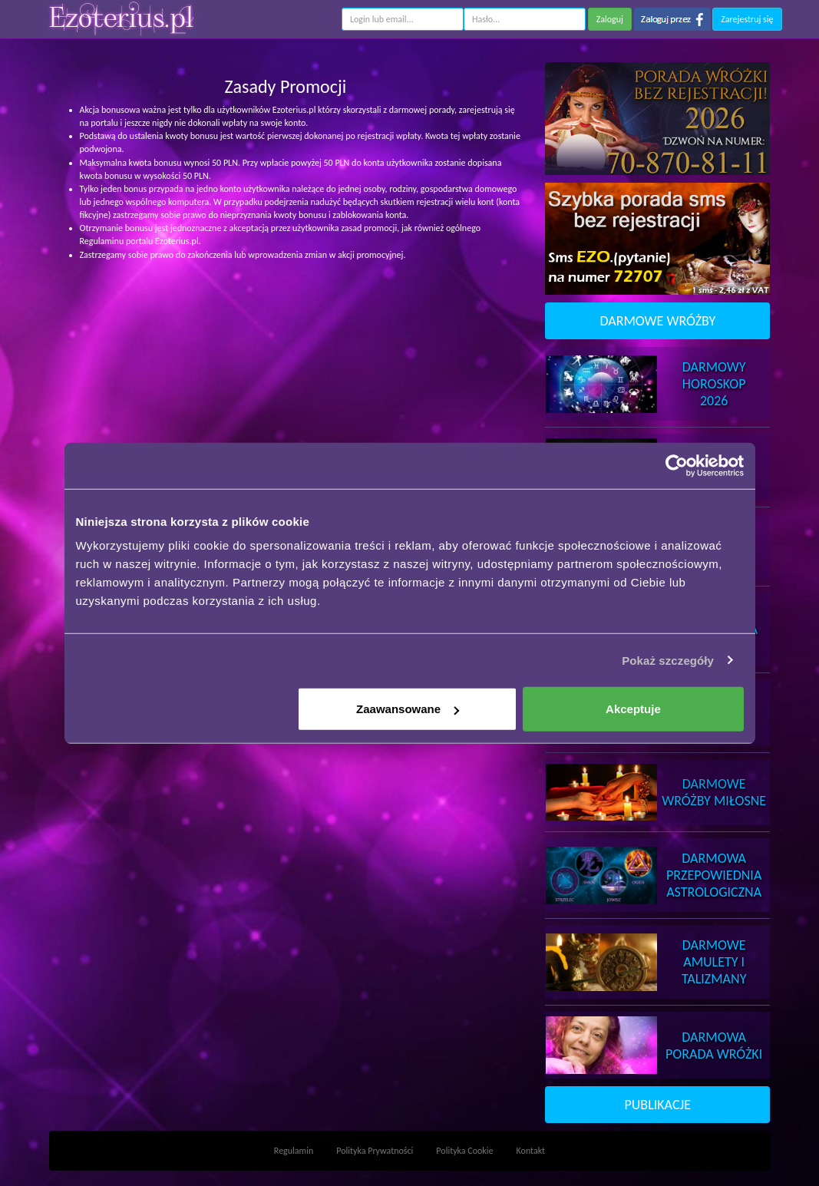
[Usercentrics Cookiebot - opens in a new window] (676, 465)
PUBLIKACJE (658, 1104)
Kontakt (531, 1150)
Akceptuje (633, 708)
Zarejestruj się (747, 19)
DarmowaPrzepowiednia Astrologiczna (713, 875)
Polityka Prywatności (374, 1150)
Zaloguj (609, 19)
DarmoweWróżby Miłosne (714, 792)
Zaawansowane (407, 708)
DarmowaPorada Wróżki (713, 1045)
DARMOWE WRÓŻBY (657, 320)
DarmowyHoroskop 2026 (714, 383)
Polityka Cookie (464, 1150)
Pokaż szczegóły (668, 659)
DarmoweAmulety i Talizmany (714, 962)
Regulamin (293, 1150)
